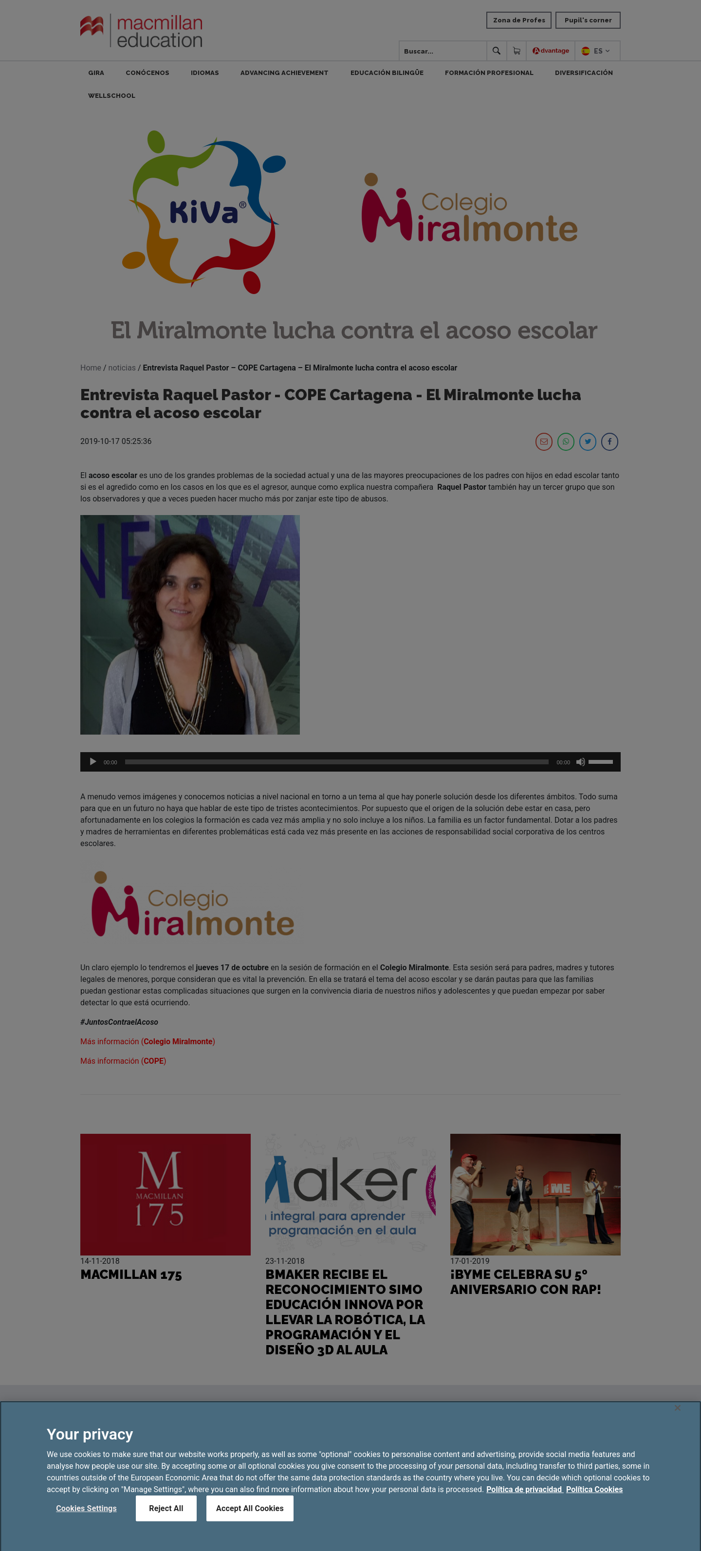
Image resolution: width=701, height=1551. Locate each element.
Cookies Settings (86, 1517)
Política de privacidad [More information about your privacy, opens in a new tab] (525, 1498)
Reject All (166, 1517)
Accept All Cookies (250, 1517)
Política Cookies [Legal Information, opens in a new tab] (594, 1498)
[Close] (677, 1416)
